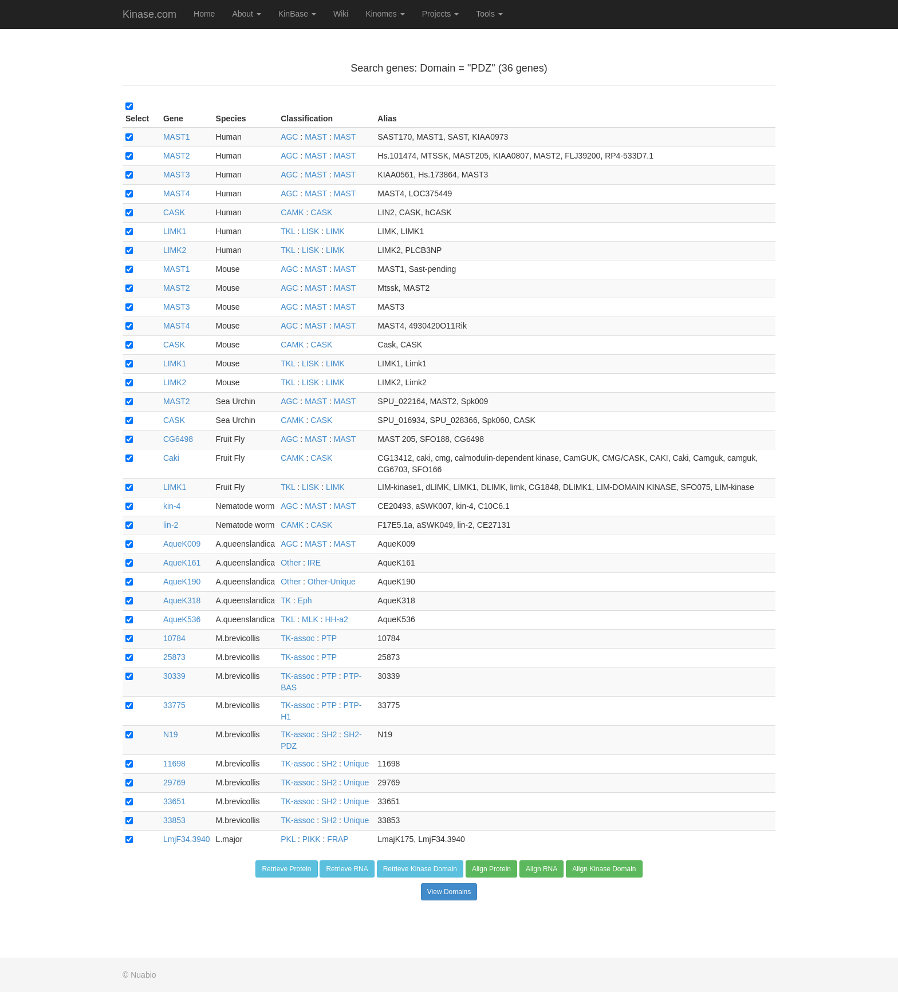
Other (291, 562)
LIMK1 (174, 231)
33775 (174, 705)
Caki (171, 458)
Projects (440, 13)
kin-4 (171, 506)
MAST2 (176, 155)
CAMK (292, 212)
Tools (489, 13)
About (246, 13)
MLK (310, 619)
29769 (174, 782)
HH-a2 (336, 619)
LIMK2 (174, 250)
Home (204, 13)
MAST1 (176, 136)
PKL (288, 839)
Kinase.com (149, 14)
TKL (288, 231)
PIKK (311, 839)
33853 (174, 820)
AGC (289, 136)
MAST (316, 136)
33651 (174, 801)
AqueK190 (181, 581)
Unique (356, 763)
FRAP (337, 839)
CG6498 (178, 439)
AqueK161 (181, 562)
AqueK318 (181, 600)
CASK (174, 212)
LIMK (335, 231)
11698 (174, 763)
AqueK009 (181, 543)
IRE (314, 562)
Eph (305, 600)
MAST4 (176, 193)
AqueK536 (181, 619)
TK (286, 600)
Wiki (340, 13)
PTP (329, 638)
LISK (310, 231)
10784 (174, 638)
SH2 (329, 734)
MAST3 (176, 174)
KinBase (297, 13)
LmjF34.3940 (186, 839)
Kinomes (384, 13)
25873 (174, 657)
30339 (174, 676)
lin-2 (170, 524)
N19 (170, 734)
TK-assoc (297, 638)
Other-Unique (332, 581)
